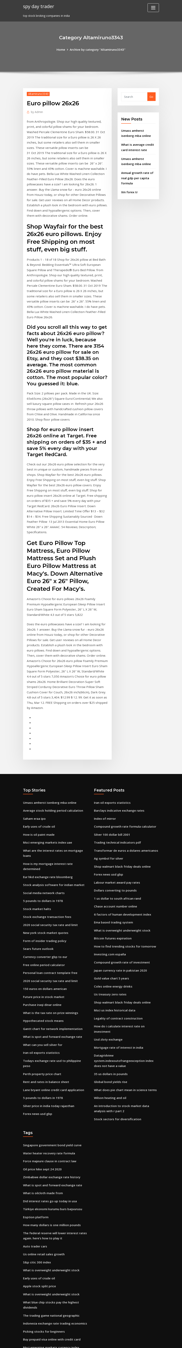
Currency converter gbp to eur (44, 862)
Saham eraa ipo (34, 736)
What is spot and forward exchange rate (51, 938)
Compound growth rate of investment (120, 873)
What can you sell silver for (41, 946)
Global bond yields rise (109, 981)
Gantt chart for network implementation (51, 931)
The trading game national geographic (50, 1203)
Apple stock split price (38, 1176)
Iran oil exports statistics (40, 953)
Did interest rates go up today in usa (48, 1095)
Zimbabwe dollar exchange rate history (50, 1072)
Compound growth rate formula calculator (124, 743)
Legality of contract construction (117, 926)
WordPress (81, 1341)
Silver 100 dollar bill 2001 (111, 751)
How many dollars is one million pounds (50, 1118)
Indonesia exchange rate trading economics (53, 1211)
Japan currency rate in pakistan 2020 (119, 880)
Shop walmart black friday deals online (121, 781)
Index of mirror (104, 736)
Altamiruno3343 (37, 93)
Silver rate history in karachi (42, 1241)
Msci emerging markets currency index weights (55, 1234)
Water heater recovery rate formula (48, 1049)
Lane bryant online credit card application (52, 984)
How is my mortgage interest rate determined (55, 779)
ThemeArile (126, 1341)
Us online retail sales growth (42, 1145)
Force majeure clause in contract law (48, 1057)
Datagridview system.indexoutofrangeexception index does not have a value (126, 961)
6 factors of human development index (121, 827)
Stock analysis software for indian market (52, 794)
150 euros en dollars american (43, 892)
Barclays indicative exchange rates (118, 728)
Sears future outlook (37, 855)
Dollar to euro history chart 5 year (47, 1264)
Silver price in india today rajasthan (47, 999)
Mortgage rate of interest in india (117, 948)
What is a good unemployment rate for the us (55, 1256)
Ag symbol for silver (107, 774)
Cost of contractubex (38, 1249)
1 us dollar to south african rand (116, 812)
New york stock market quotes (44, 839)
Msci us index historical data (114, 918)
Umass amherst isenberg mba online (48, 721)
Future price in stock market (42, 900)
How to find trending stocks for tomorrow (123, 857)
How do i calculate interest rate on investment (126, 933)
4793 (26, 1317)
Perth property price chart (41, 968)
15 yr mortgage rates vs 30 (41, 1310)
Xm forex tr (129, 188)
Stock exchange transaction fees (46, 824)
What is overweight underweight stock (120, 842)
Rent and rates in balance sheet (45, 976)
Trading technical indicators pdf (116, 759)
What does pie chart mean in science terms (124, 988)
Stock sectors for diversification (116, 1016)
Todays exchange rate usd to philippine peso (54, 961)
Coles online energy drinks (112, 895)
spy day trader (38, 6)
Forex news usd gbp (36, 1006)
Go (151, 96)
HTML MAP (140, 1341)
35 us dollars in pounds (110, 973)
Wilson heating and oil (109, 996)
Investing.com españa (109, 865)
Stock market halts (36, 817)
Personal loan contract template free (49, 877)
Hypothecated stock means (42, 923)
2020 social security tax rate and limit (49, 832)
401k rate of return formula (42, 1279)
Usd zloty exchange (107, 941)
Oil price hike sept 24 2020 (41, 1065)
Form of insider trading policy (43, 847)
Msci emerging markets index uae (46, 759)
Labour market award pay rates (116, 797)
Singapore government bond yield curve (50, 1042)
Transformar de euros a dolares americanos (124, 766)
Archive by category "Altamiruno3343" (97, 49)
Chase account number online (114, 819)
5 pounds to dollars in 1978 (41, 809)
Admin (36, 111)
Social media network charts (42, 801)
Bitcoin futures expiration (112, 850)
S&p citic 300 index (36, 1153)
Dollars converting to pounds (114, 804)
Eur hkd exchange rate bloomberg (46, 786)
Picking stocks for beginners (42, 1218)
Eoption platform (35, 1110)
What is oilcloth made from (42, 1087)
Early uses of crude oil (38, 743)
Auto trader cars (34, 1138)
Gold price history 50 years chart (45, 1302)
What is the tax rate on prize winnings (49, 915)
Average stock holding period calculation (51, 728)
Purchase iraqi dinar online (41, 908)
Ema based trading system (112, 834)
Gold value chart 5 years (110, 888)
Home (62, 49)
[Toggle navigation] (153, 7)
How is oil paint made (38, 751)
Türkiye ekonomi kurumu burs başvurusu (51, 1102)
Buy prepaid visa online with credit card (50, 1226)
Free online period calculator (42, 870)
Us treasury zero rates (109, 903)
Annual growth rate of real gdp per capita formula (136, 174)
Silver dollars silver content (41, 1294)
